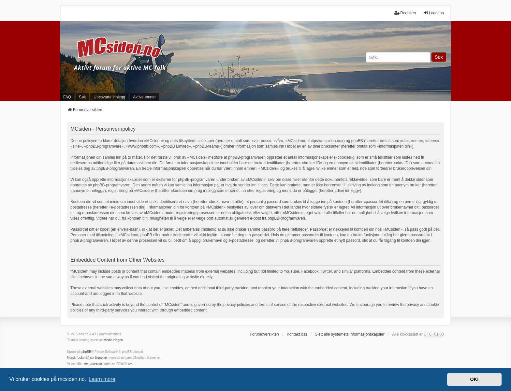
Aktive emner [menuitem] (144, 97)
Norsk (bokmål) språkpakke (87, 357)
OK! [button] (474, 379)
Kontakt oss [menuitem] (297, 334)
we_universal (92, 363)
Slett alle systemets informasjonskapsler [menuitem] (349, 334)
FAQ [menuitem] (67, 97)
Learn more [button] (102, 379)
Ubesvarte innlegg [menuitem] (109, 97)
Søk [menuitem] (82, 97)
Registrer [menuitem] (405, 12)
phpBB (86, 352)
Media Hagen (113, 340)
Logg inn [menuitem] (433, 12)
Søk (439, 57)
